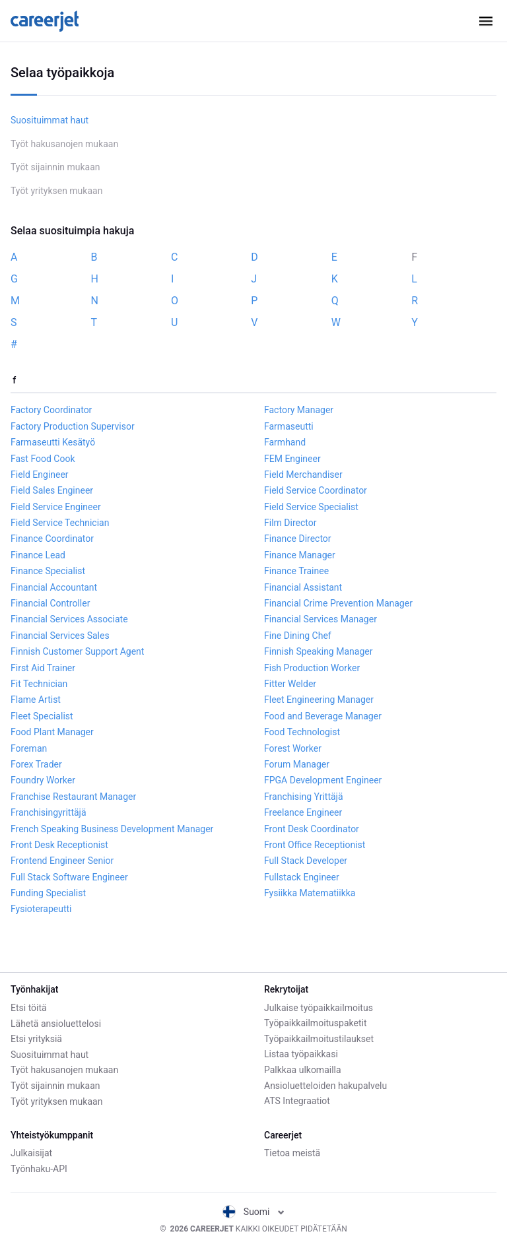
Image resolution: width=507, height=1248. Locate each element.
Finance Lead (38, 555)
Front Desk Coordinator (311, 829)
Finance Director (297, 538)
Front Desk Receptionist (59, 844)
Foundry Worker (43, 780)
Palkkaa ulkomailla (302, 1070)
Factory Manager (298, 410)
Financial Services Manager (320, 619)
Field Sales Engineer (52, 490)
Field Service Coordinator (315, 490)
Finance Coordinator (52, 538)
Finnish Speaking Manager (318, 651)
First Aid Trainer (43, 668)
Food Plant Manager (52, 732)
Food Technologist (302, 732)
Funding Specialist (48, 893)
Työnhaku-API (39, 1169)
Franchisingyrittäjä (48, 812)
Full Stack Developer (305, 860)
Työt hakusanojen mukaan (64, 144)
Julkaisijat (31, 1153)
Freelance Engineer (303, 812)
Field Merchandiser (303, 474)
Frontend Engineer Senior (62, 860)
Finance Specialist (48, 571)
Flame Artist (36, 699)
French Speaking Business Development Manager (112, 829)
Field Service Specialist (311, 507)
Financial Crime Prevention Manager (338, 603)
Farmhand (285, 442)
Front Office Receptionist (314, 844)
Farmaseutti (289, 426)
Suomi (253, 1211)
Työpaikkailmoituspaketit (315, 1023)
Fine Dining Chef (297, 635)
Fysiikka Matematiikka (309, 893)
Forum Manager (296, 764)
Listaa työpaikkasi (301, 1054)
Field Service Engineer (56, 507)
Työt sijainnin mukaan (55, 167)
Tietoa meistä (292, 1153)
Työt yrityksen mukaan (56, 190)
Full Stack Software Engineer (69, 877)
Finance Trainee (296, 571)
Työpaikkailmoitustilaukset (319, 1039)
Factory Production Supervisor (73, 426)
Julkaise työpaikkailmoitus (318, 1007)
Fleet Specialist (42, 716)
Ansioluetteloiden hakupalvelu (325, 1085)
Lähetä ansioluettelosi (56, 1023)
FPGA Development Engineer (323, 780)
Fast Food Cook (43, 458)
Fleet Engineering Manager (319, 699)
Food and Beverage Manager (323, 716)
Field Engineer (40, 474)
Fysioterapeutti (41, 908)
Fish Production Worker (312, 668)
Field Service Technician (60, 522)
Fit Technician (39, 683)
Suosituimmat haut (49, 120)
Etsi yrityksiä (36, 1039)
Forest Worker (292, 748)
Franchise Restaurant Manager (73, 796)
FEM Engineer (292, 458)
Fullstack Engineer (301, 877)
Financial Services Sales (60, 635)
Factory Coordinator (51, 410)
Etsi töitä (29, 1007)
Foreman (29, 748)
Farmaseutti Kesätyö (53, 442)
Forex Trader (36, 764)
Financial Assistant (303, 587)
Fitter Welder (290, 683)
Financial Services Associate (69, 619)
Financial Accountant (54, 587)
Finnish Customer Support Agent (77, 651)
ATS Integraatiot (297, 1101)
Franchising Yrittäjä (303, 796)
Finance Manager (299, 555)
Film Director (290, 522)
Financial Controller (50, 603)
